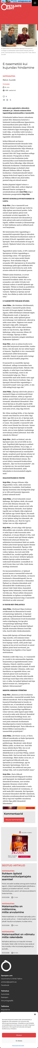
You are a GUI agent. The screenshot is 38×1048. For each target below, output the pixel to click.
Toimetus (5, 991)
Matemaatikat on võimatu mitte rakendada (18, 936)
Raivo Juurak (9, 80)
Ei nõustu (19, 1041)
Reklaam (4, 997)
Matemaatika (9, 76)
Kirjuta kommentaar (14, 820)
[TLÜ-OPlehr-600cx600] (19, 844)
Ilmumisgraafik (7, 1001)
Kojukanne (5, 1010)
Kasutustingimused (18, 1045)
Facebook (5, 985)
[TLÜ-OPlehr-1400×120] (19, 808)
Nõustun (19, 1035)
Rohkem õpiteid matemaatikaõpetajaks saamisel (16, 876)
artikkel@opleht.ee (9, 982)
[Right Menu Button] (35, 3)
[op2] (16, 1)
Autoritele (5, 994)
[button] (35, 1014)
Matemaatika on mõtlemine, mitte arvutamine (13, 909)
